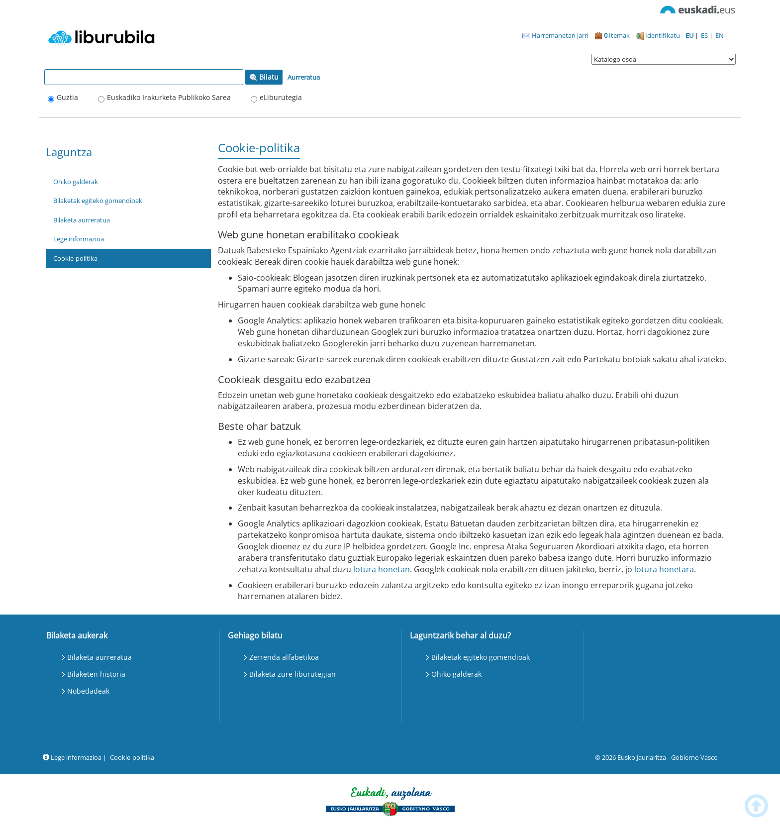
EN (719, 35)
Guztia (67, 97)
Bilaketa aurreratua (81, 219)
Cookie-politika (75, 258)
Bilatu (264, 77)
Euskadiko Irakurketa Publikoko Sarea (169, 97)
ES (705, 35)
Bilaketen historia (96, 674)
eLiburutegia (281, 97)
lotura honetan (381, 569)
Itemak (612, 35)
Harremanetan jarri (555, 35)
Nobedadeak (88, 691)
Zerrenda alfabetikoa (284, 657)
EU (690, 35)
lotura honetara (664, 569)
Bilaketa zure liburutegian (292, 674)
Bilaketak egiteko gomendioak (97, 200)
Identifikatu (658, 35)
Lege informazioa (78, 238)
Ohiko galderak (75, 181)
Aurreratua (304, 77)
